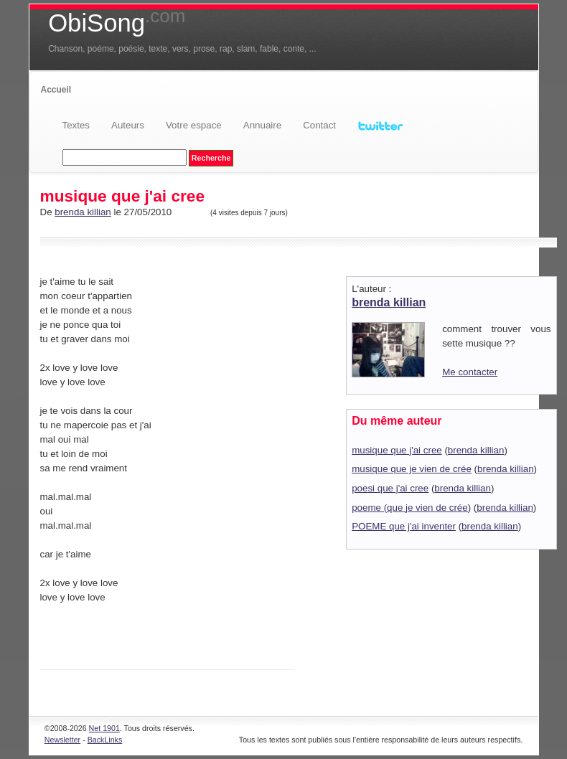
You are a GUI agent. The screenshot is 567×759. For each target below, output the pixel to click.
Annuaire (262, 125)
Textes (76, 125)
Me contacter (469, 372)
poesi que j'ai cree (390, 488)
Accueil (56, 90)
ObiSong (116, 23)
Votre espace (194, 125)
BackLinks (105, 739)
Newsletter (62, 739)
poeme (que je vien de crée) (411, 507)
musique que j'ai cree (397, 450)
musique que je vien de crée (412, 468)
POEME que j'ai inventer (404, 526)
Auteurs (127, 125)
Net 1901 (104, 728)
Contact (319, 125)
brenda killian (83, 212)
